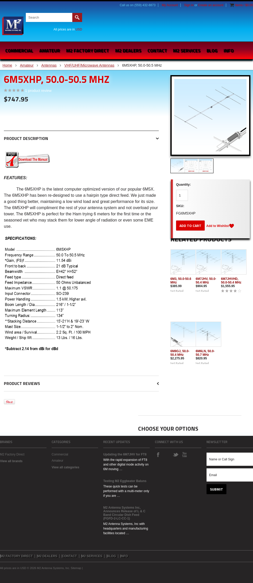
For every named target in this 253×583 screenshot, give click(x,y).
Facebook (158, 454)
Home (7, 65)
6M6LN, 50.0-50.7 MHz (205, 353)
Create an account (210, 5)
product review (38, 91)
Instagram (167, 454)
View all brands (11, 461)
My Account (170, 5)
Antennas (49, 65)
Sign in (189, 5)
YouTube (184, 454)
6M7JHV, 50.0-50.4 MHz (206, 280)
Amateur (49, 50)
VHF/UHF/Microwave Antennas (89, 65)
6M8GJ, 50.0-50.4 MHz (179, 353)
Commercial (19, 50)
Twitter (175, 454)
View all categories (65, 467)
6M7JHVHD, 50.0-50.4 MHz (231, 280)
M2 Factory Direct (12, 454)
